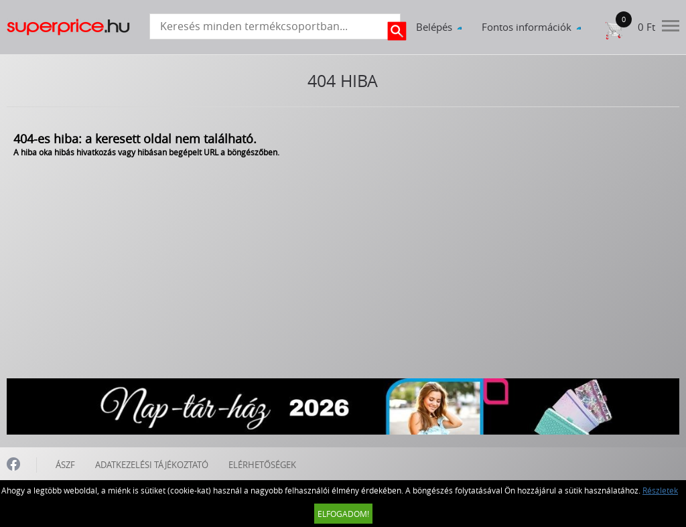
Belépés (434, 26)
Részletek (660, 490)
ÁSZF (65, 465)
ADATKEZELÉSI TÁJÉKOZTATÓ (151, 465)
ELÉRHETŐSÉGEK (262, 465)
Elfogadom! (343, 513)
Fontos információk (526, 26)
